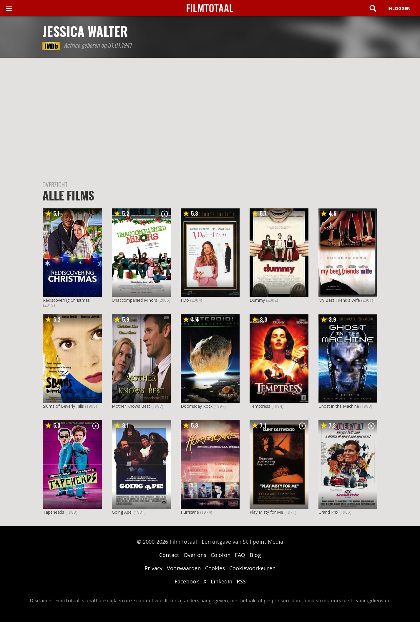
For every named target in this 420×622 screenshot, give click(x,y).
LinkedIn (221, 581)
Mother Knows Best (131, 406)
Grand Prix (328, 512)
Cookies (215, 568)
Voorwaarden (184, 568)
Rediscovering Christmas (66, 300)
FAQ (240, 554)
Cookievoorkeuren (252, 568)
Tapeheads (53, 512)
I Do (185, 300)
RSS (241, 581)
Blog (255, 554)
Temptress (260, 406)
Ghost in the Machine (338, 406)
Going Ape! (122, 512)
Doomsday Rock (197, 406)
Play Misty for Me (266, 512)
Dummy (257, 300)
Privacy (153, 568)
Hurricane (190, 512)
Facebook (187, 581)
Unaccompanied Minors (134, 300)
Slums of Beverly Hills (63, 406)
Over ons (195, 554)
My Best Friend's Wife (339, 300)
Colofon (220, 554)
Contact (169, 554)
